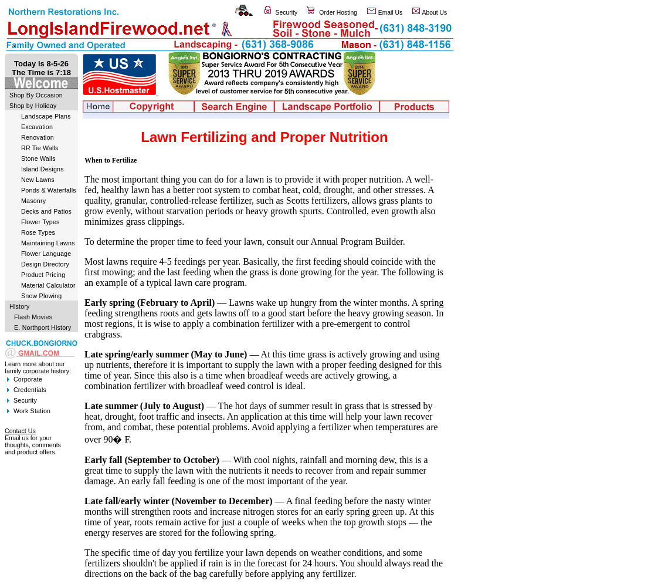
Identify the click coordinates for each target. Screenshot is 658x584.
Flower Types (40, 221)
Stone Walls (38, 158)
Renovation (37, 137)
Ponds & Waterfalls (48, 190)
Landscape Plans (46, 116)
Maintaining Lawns (48, 243)
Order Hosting (338, 12)
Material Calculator (48, 285)
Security (287, 12)
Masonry (33, 200)
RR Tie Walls (40, 147)
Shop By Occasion (36, 95)
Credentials (29, 389)
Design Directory (45, 264)
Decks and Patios (46, 211)
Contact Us (20, 430)
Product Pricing (43, 274)
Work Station (31, 410)
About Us (434, 12)
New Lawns (38, 179)
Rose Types (38, 232)
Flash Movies (33, 316)
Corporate (27, 379)
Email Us (390, 12)
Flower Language (46, 253)
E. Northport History (43, 327)
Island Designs (42, 169)
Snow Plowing (41, 295)
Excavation (37, 126)
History (19, 306)
